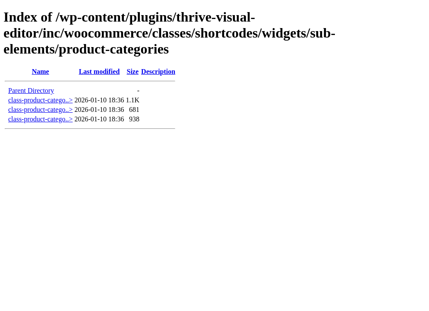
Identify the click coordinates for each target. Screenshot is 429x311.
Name (40, 71)
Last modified (99, 71)
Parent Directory (31, 90)
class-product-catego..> (40, 100)
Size (133, 71)
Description (158, 71)
